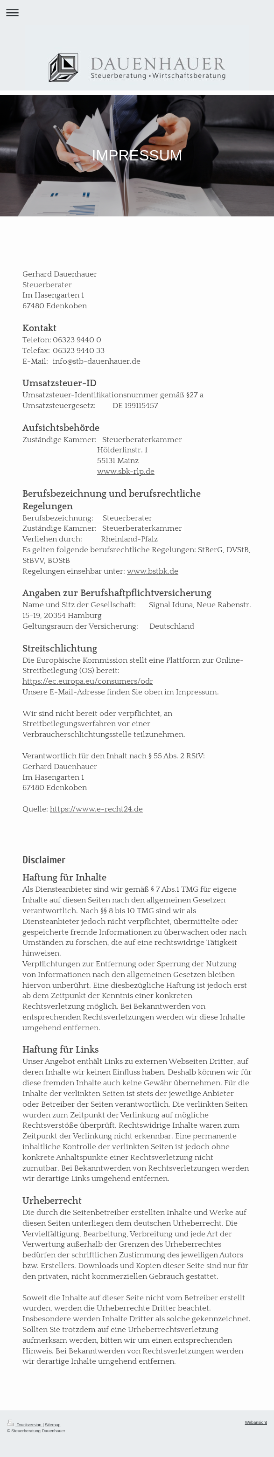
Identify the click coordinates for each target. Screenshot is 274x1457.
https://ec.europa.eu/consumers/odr (87, 681)
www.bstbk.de (152, 571)
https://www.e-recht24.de (96, 809)
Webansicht (256, 1422)
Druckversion (24, 1424)
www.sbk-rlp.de (126, 471)
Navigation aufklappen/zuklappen (137, 12)
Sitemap (52, 1424)
